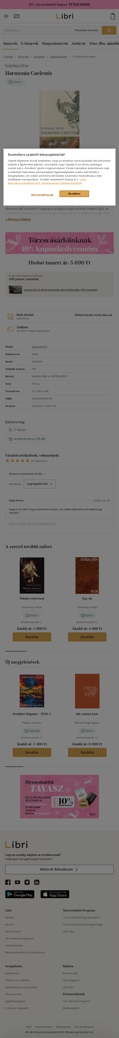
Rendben (74, 193)
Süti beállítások (42, 194)
